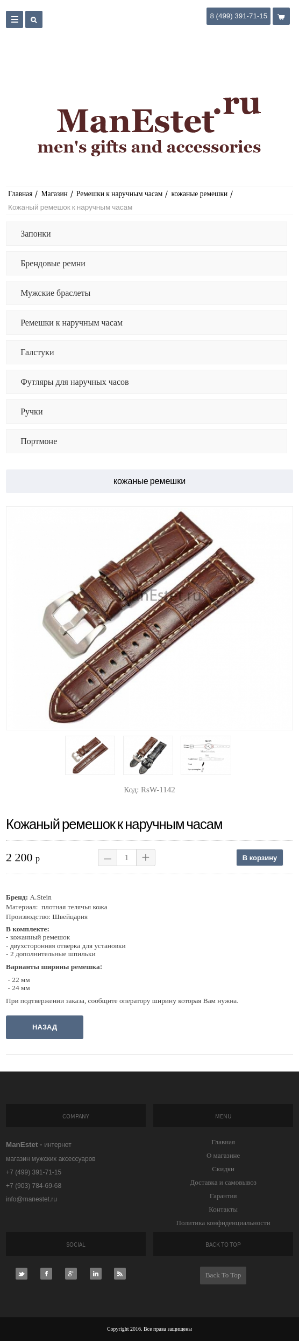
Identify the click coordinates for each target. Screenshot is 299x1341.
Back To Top (223, 1275)
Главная (20, 194)
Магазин (54, 194)
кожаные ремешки (199, 194)
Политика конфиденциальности (223, 1223)
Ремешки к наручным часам (119, 194)
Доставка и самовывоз (223, 1182)
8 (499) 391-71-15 (238, 16)
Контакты (223, 1209)
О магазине (223, 1155)
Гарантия (223, 1196)
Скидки (223, 1169)
